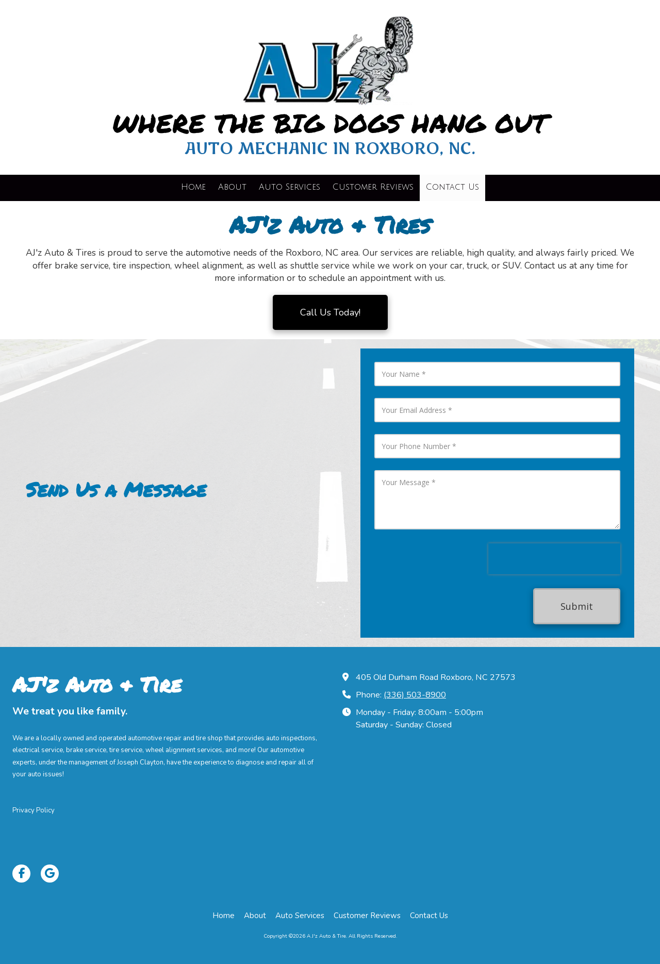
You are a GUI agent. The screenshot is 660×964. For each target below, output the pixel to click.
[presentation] (554, 558)
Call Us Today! (330, 312)
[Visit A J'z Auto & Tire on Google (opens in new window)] (50, 874)
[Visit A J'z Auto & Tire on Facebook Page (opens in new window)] (21, 874)
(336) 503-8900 (415, 695)
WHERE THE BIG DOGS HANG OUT (330, 123)
